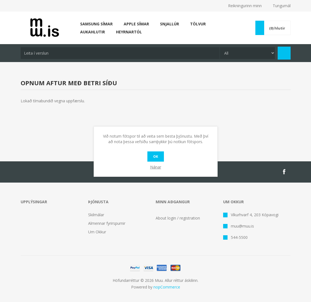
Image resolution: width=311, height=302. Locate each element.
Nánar (155, 167)
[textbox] (120, 53)
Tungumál (282, 5)
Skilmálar (96, 214)
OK (155, 156)
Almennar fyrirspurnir (106, 223)
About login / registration (178, 218)
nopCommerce (166, 287)
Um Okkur (97, 231)
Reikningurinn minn (245, 5)
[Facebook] (284, 171)
